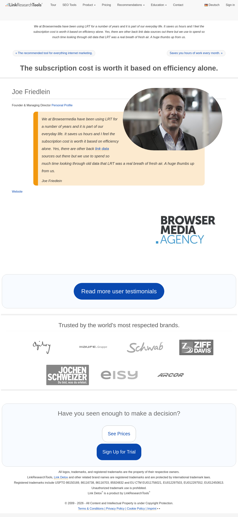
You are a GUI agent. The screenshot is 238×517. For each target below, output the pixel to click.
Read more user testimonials (119, 291)
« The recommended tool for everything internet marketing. (54, 53)
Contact (178, 4)
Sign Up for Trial (119, 451)
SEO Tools (69, 4)
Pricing (106, 4)
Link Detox (61, 477)
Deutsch (211, 4)
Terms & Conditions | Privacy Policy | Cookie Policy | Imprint (117, 508)
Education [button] (159, 4)
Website (17, 191)
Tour (53, 4)
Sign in (230, 4)
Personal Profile (62, 105)
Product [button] (89, 4)
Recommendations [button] (131, 4)
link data (102, 149)
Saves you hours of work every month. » (196, 53)
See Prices (119, 433)
